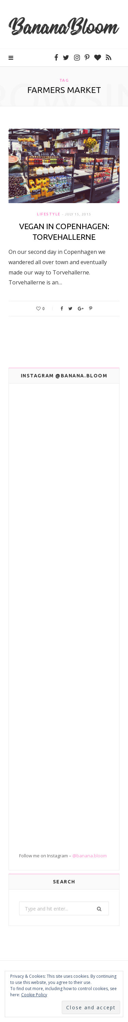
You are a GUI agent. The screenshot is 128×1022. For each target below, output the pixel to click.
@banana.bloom (89, 856)
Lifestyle (48, 214)
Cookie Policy (34, 995)
